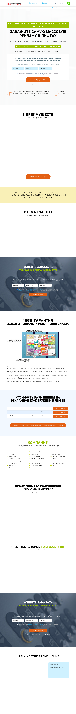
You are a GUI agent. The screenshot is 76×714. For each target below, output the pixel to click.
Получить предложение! (38, 79)
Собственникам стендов (22, 8)
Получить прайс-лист (38, 294)
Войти (45, 3)
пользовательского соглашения (35, 73)
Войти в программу (41, 95)
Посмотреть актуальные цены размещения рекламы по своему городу (38, 425)
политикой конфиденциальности (24, 74)
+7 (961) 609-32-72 (58, 3)
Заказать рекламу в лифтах (38, 177)
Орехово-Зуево (34, 3)
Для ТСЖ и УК (53, 8)
